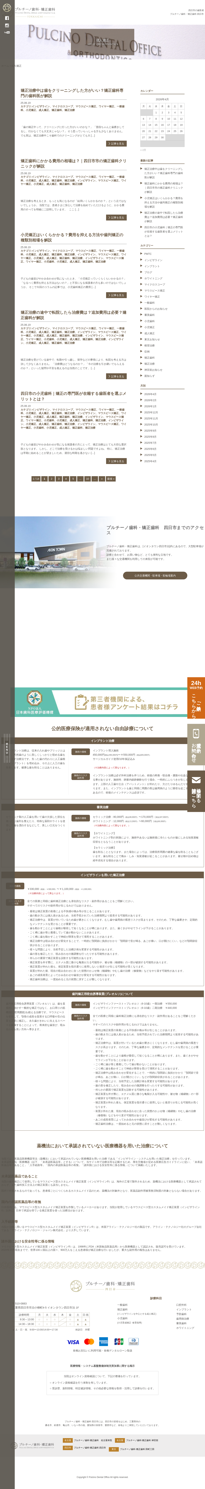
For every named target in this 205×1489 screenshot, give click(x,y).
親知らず (149, 375)
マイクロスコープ (62, 106)
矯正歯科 (57, 110)
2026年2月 (150, 400)
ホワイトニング (153, 278)
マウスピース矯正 (86, 106)
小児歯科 (49, 261)
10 (87, 478)
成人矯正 (44, 110)
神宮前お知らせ (153, 369)
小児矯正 (31, 110)
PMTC (148, 253)
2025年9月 (150, 430)
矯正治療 (69, 110)
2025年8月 (150, 436)
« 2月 (143, 150)
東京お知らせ (152, 339)
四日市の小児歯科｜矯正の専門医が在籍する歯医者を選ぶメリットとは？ (163, 231)
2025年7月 (150, 442)
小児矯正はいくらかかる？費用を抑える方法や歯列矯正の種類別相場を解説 (163, 202)
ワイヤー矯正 (106, 106)
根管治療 (149, 345)
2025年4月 (150, 461)
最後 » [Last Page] (111, 478)
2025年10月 (151, 424)
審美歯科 (149, 314)
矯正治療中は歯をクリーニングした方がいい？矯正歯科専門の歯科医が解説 (163, 173)
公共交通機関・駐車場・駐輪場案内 (155, 575)
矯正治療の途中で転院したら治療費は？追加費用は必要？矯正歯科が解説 (163, 217)
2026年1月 (150, 406)
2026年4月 (150, 394)
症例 (147, 351)
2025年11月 (151, 418)
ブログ (148, 272)
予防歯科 (181, 1314)
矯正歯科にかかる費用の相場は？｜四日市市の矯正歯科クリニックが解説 (163, 187)
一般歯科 (149, 302)
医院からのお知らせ (156, 308)
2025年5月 (150, 455)
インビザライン (41, 106)
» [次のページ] (102, 478)
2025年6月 (150, 448)
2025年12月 (151, 412)
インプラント (152, 266)
